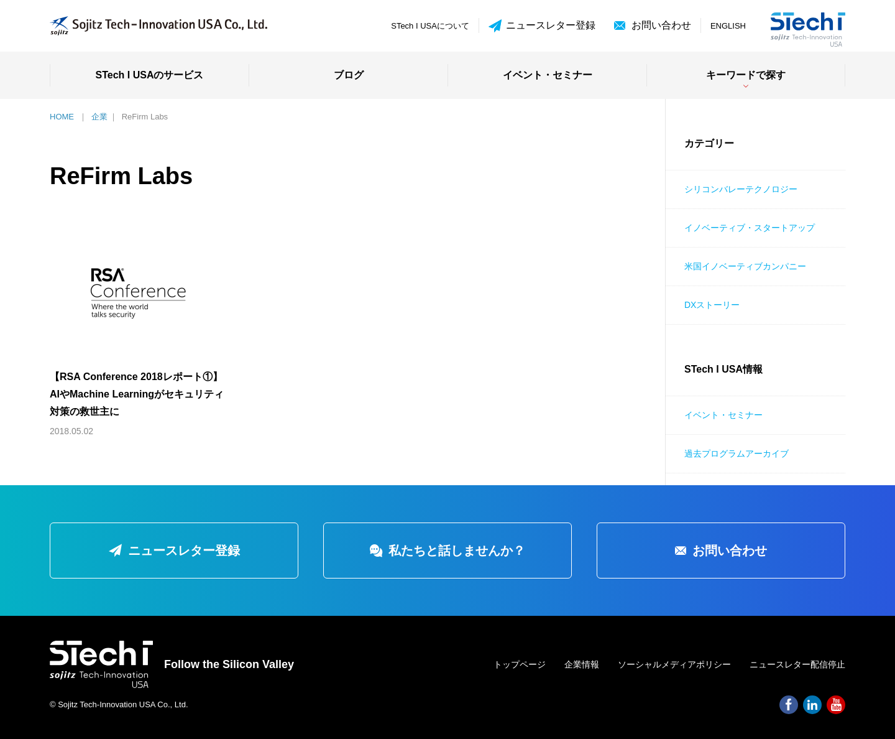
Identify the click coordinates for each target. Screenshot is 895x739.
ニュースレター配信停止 (797, 664)
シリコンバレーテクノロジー (740, 189)
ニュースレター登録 (542, 25)
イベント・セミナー (547, 75)
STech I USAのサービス (150, 75)
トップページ (519, 664)
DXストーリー (712, 305)
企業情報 (581, 664)
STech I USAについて (430, 25)
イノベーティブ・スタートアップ (749, 228)
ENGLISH (728, 25)
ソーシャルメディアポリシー (674, 664)
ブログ (349, 75)
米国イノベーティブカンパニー (745, 266)
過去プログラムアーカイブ (736, 453)
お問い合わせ (661, 25)
